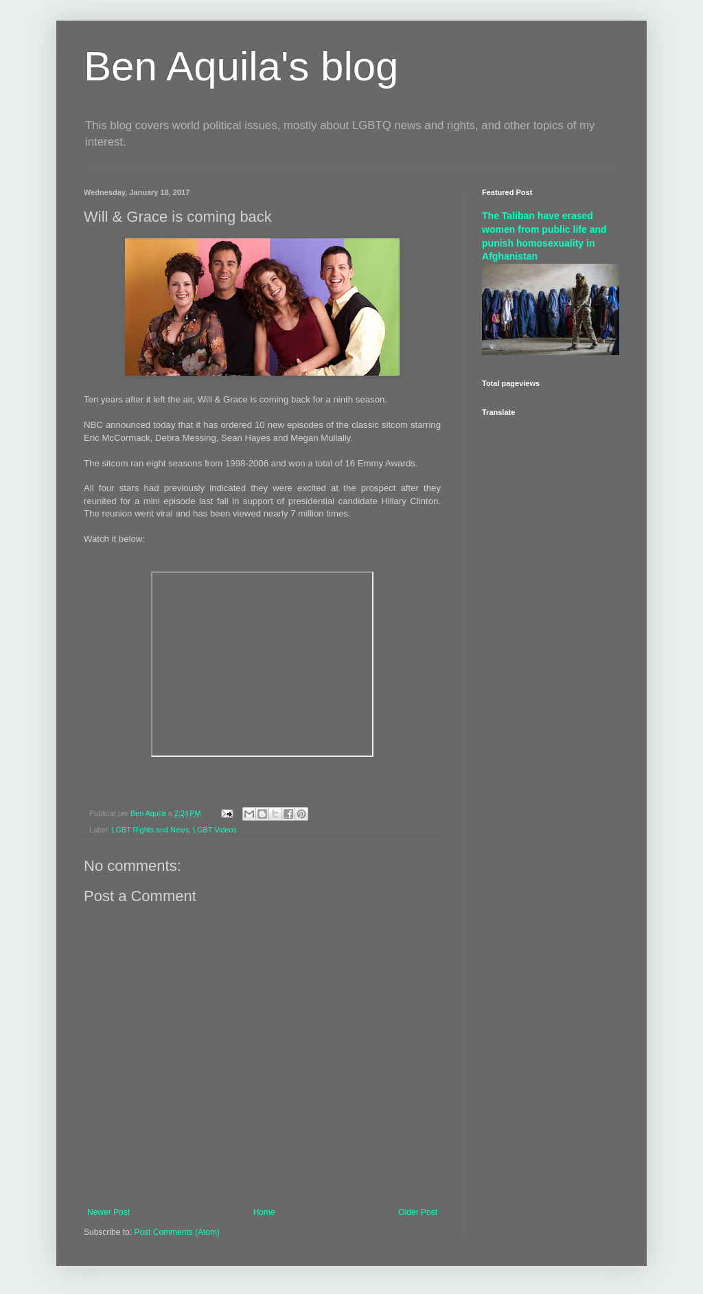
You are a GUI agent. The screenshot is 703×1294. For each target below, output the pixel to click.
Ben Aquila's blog (241, 66)
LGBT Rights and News (150, 830)
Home (264, 1212)
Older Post (417, 1212)
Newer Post (108, 1212)
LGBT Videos (215, 830)
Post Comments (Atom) (177, 1232)
